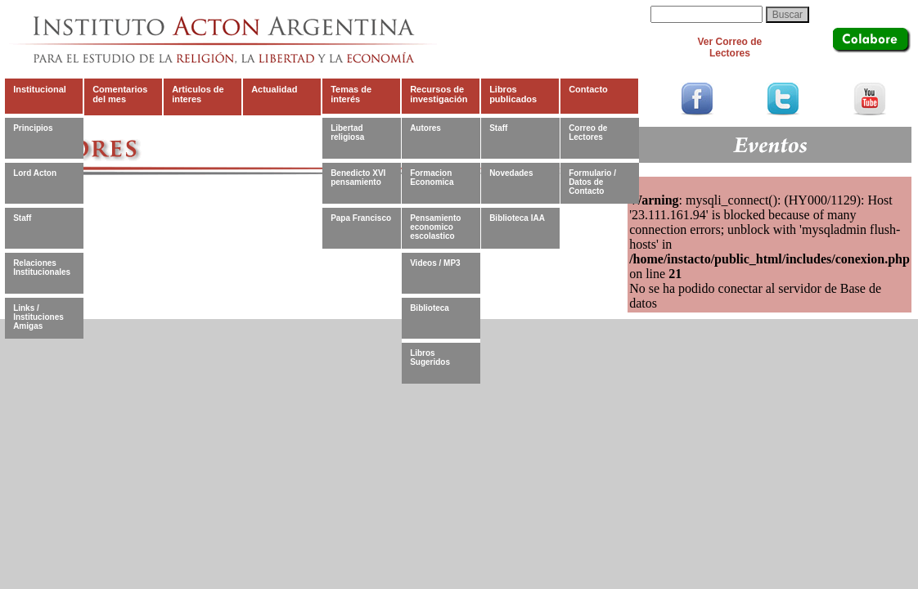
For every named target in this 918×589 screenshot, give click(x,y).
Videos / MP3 (435, 263)
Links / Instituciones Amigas (38, 316)
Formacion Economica (431, 178)
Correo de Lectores (588, 133)
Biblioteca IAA (517, 218)
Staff (22, 218)
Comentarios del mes (119, 94)
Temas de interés (351, 94)
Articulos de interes (198, 94)
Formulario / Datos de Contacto (592, 182)
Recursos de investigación (438, 94)
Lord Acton (34, 173)
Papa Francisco (361, 218)
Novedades (511, 173)
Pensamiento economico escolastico (435, 227)
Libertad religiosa (347, 133)
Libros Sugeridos (430, 357)
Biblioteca (429, 307)
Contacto (588, 89)
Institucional (39, 89)
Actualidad (274, 89)
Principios (32, 128)
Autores (425, 128)
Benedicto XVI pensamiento (358, 178)
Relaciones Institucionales (41, 268)
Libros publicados (513, 94)
